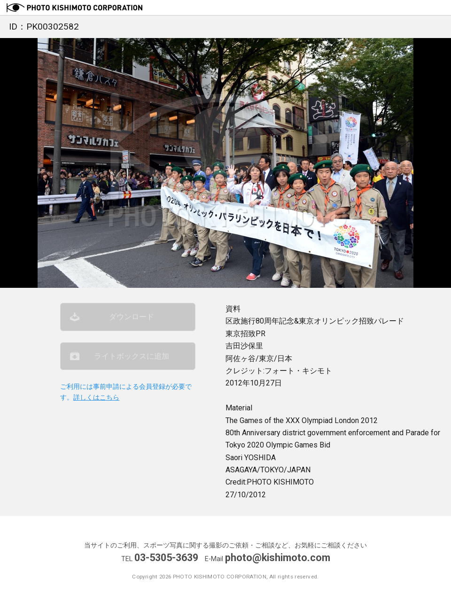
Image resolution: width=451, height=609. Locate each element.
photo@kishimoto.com (277, 557)
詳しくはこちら (96, 397)
